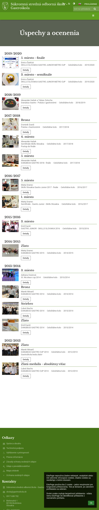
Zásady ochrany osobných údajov (21, 461)
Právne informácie (14, 457)
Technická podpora (15, 448)
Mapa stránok (12, 470)
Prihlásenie (90, 4)
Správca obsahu (13, 443)
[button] (79, 4)
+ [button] (64, 3)
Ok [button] (91, 503)
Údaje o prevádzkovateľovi (18, 466)
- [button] (69, 3)
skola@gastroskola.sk (16, 492)
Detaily (26, 70)
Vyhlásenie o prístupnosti (17, 452)
